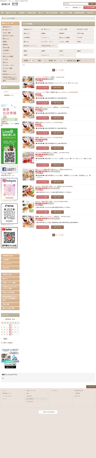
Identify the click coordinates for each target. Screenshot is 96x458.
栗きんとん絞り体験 (8, 308)
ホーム (4, 390)
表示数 (26, 60)
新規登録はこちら (77, 7)
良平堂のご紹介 (7, 274)
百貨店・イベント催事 (9, 282)
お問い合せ (6, 268)
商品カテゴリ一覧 (31, 390)
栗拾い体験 (6, 304)
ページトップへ (92, 386)
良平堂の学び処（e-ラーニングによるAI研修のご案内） (10, 298)
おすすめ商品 (30, 398)
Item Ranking (30, 401)
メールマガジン (7, 264)
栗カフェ (5, 278)
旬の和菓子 (29, 396)
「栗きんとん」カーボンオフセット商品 (10, 287)
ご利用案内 (6, 260)
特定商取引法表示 (8, 255)
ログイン (67, 7)
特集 (28, 393)
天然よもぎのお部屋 (8, 292)
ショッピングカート (7, 396)
